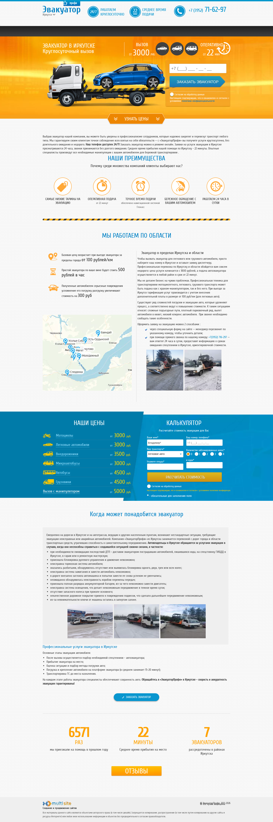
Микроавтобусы (68, 463)
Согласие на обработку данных (189, 94)
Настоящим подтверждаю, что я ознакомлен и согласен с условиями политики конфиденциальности (192, 490)
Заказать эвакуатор (138, 697)
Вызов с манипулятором (61, 491)
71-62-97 (207, 10)
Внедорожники (67, 454)
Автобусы (63, 472)
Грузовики (63, 482)
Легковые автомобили (72, 445)
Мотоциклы (64, 435)
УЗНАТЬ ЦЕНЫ (137, 119)
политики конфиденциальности (198, 101)
